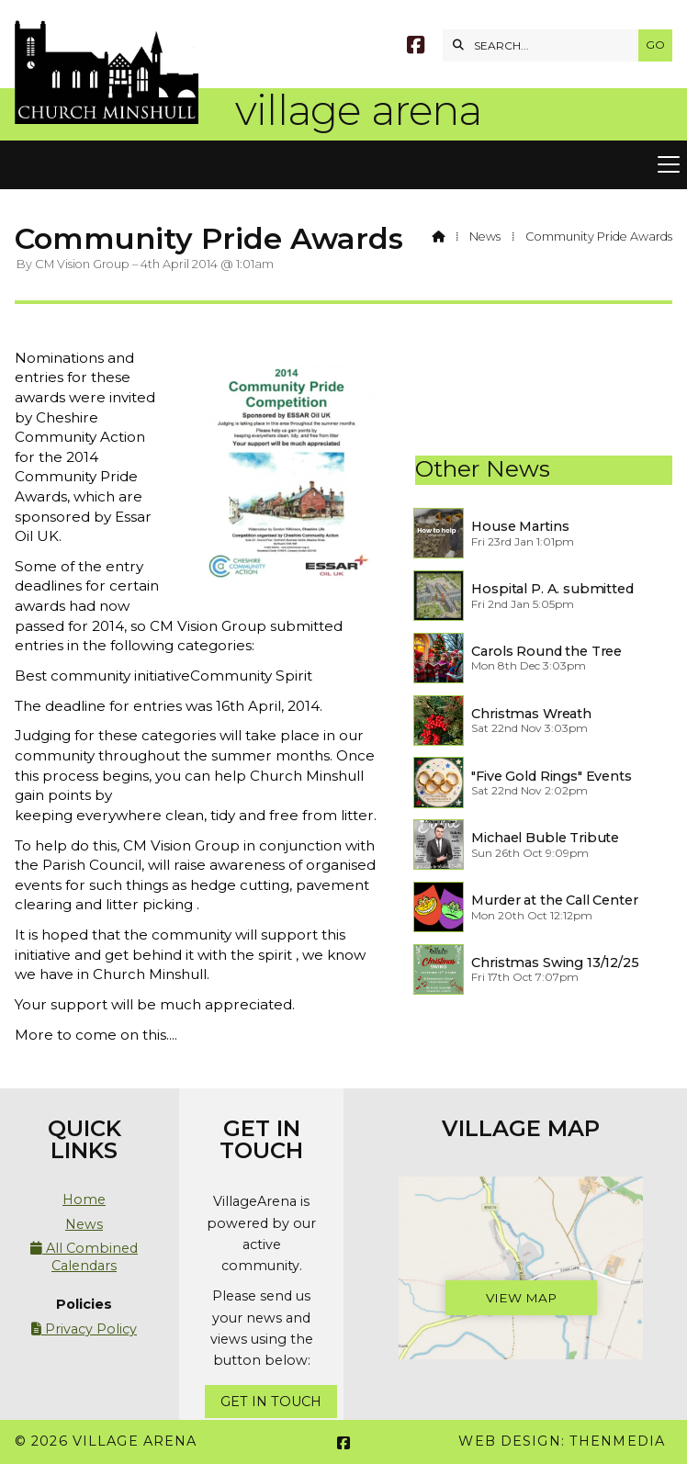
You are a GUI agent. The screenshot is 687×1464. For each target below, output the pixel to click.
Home (84, 1199)
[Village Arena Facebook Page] (415, 47)
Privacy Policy (84, 1329)
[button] (343, 165)
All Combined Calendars (84, 1256)
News (485, 236)
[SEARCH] (545, 45)
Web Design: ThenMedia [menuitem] (561, 1441)
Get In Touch (270, 1401)
